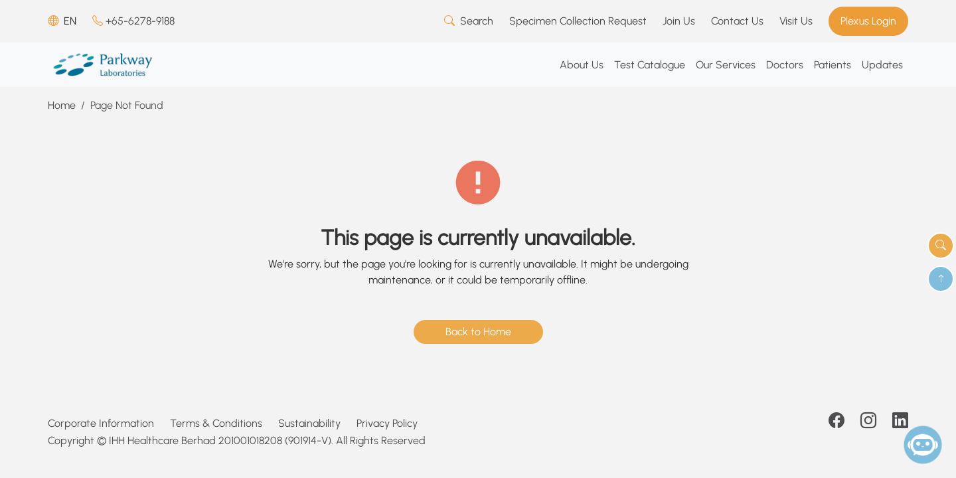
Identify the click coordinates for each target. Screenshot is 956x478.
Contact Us (737, 21)
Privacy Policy (387, 423)
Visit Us (796, 21)
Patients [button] (832, 64)
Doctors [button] (784, 64)
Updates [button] (882, 64)
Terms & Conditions (216, 423)
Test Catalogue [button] (649, 64)
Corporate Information (101, 423)
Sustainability (309, 423)
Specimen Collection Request (578, 21)
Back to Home (478, 331)
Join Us (679, 21)
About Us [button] (581, 64)
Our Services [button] (726, 64)
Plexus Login (868, 21)
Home (62, 105)
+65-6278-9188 (133, 21)
